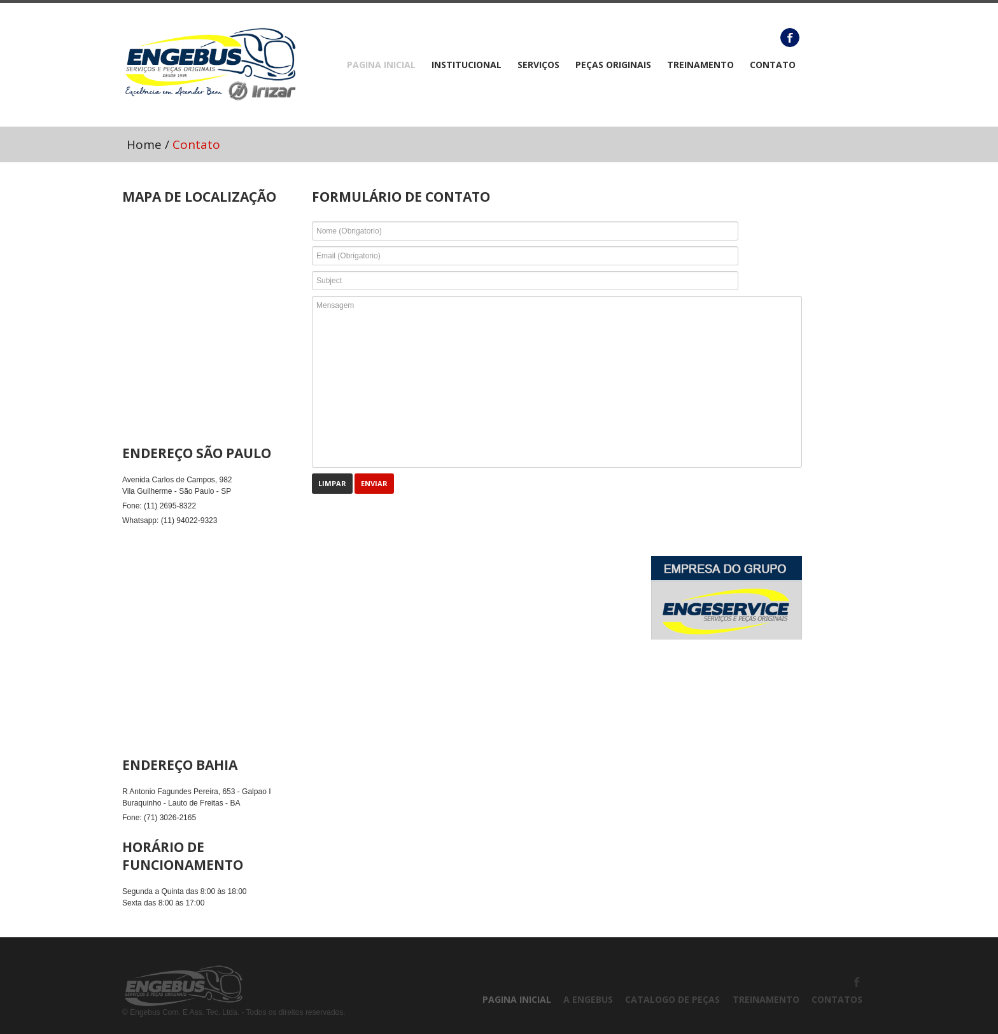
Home (144, 144)
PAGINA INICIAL (381, 65)
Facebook (789, 37)
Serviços (538, 65)
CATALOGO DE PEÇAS (672, 999)
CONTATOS (837, 999)
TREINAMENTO (700, 65)
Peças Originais (613, 65)
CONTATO (773, 65)
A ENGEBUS (588, 999)
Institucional (467, 65)
